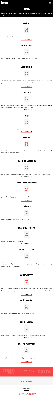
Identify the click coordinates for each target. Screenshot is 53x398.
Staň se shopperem (26, 388)
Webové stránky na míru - (26, 394)
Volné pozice (26, 390)
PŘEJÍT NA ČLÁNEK (26, 39)
